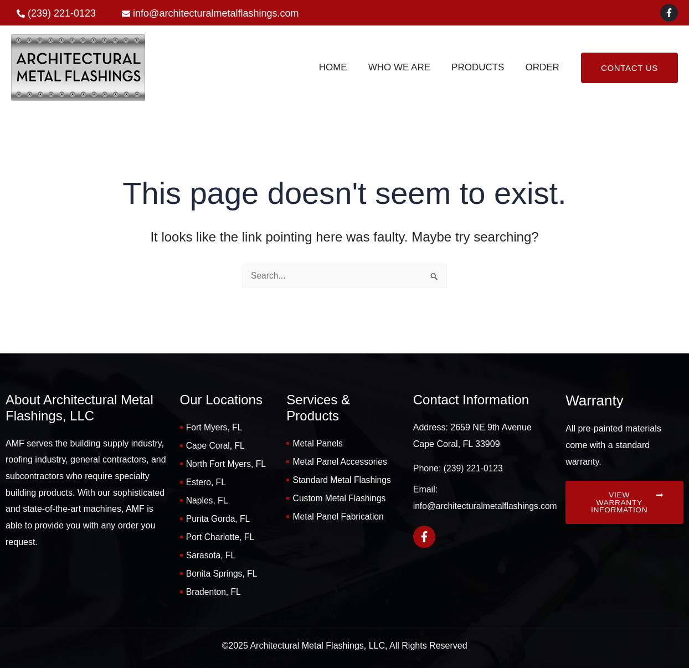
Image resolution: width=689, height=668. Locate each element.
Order (543, 67)
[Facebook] (669, 13)
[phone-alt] (56, 13)
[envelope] (210, 13)
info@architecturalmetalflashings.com (487, 502)
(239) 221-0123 (474, 465)
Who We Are (405, 67)
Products (481, 67)
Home (341, 67)
